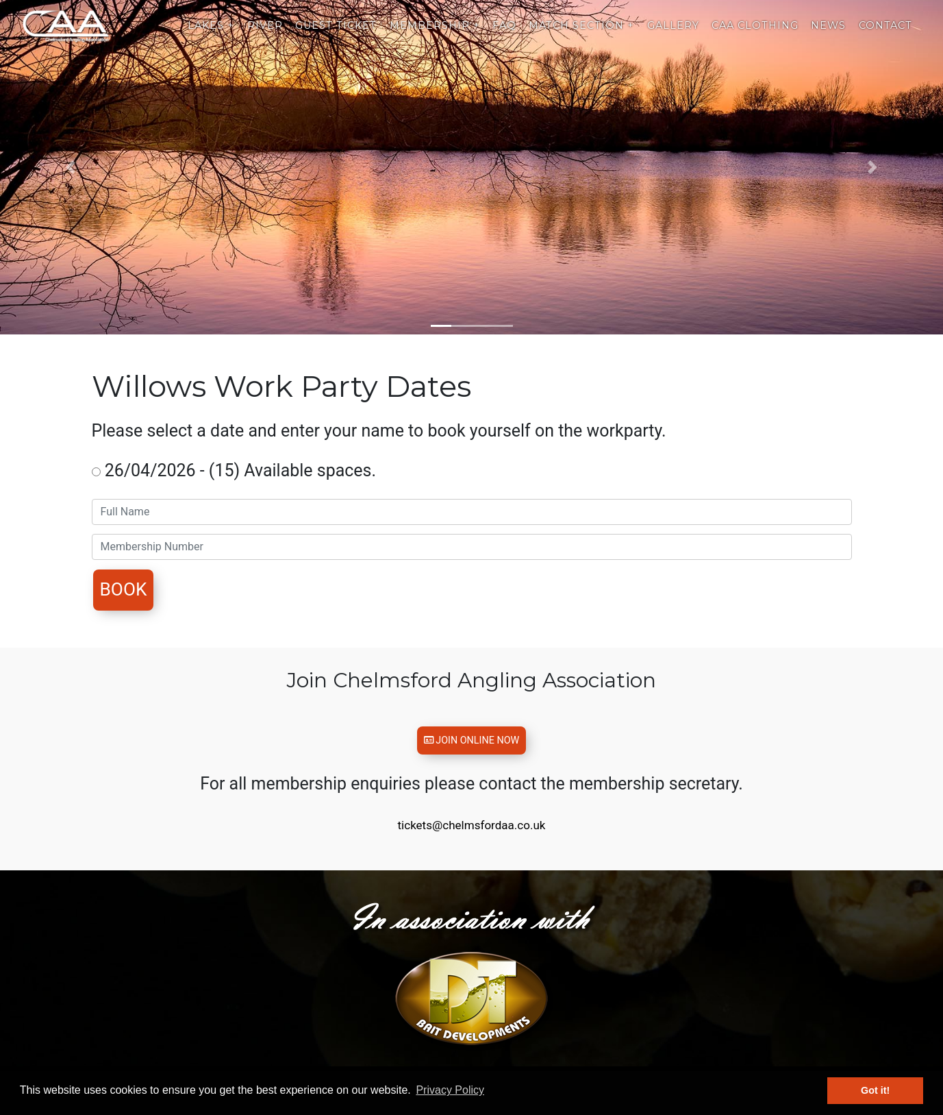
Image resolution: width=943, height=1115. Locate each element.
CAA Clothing (755, 37)
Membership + (435, 37)
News (828, 37)
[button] (71, 167)
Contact (885, 37)
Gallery (673, 37)
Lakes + (211, 37)
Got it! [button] (875, 1090)
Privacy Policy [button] (450, 1090)
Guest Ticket (336, 37)
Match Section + (581, 37)
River (265, 37)
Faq (504, 37)
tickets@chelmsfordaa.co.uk (471, 836)
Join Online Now (471, 746)
